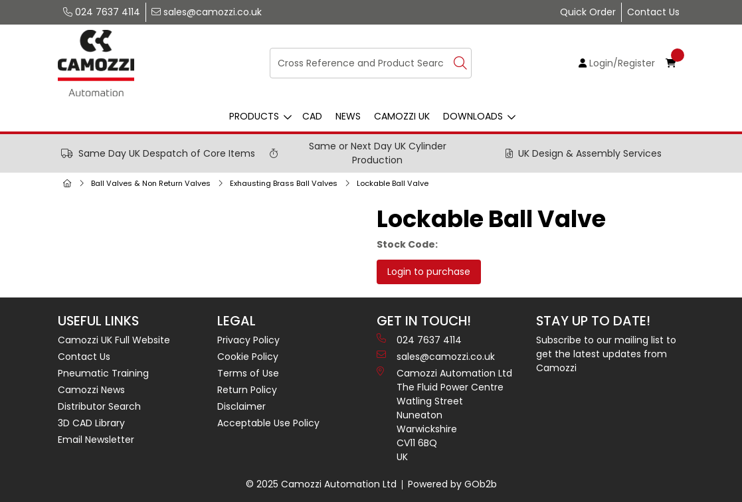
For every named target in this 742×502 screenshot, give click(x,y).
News (348, 116)
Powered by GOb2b (452, 484)
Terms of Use (248, 373)
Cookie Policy (247, 356)
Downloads (473, 116)
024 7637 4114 (101, 12)
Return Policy (247, 389)
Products (254, 116)
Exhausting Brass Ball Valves (283, 183)
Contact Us (653, 12)
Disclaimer (241, 406)
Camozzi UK (402, 116)
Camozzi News (91, 389)
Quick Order (588, 12)
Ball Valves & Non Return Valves (151, 183)
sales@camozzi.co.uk (206, 12)
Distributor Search (99, 406)
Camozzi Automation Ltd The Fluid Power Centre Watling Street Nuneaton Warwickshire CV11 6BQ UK (444, 415)
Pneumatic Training (103, 373)
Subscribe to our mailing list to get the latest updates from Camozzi (606, 354)
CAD (312, 116)
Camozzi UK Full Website (114, 340)
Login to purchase (428, 271)
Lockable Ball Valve (392, 183)
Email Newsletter (96, 439)
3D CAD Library (91, 423)
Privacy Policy (248, 340)
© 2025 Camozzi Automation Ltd (321, 484)
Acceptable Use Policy (268, 423)
